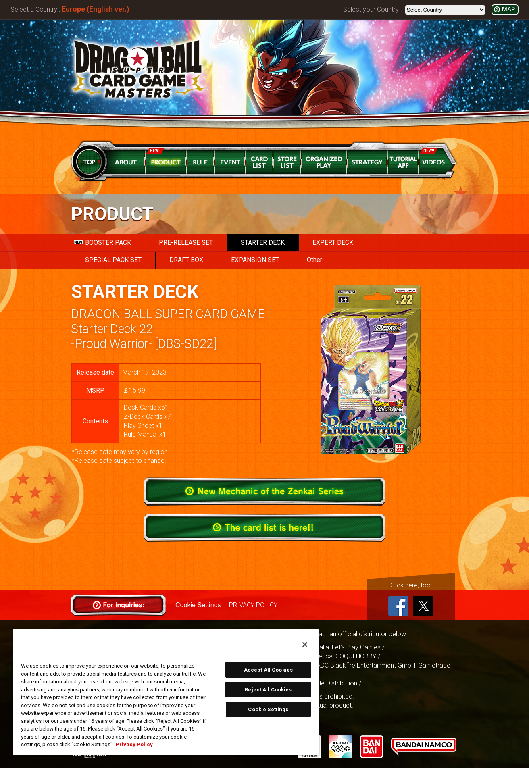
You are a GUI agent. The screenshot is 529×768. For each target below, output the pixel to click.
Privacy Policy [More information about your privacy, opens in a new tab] (134, 744)
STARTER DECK (263, 242)
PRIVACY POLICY (253, 605)
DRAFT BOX (186, 260)
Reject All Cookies (268, 690)
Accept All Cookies (268, 670)
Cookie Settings (198, 604)
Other (314, 260)
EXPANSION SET (255, 260)
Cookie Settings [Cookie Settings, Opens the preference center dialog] (268, 709)
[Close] (305, 645)
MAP (508, 9)
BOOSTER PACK (102, 242)
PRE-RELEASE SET (186, 242)
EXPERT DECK (332, 242)
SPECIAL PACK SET (113, 260)
